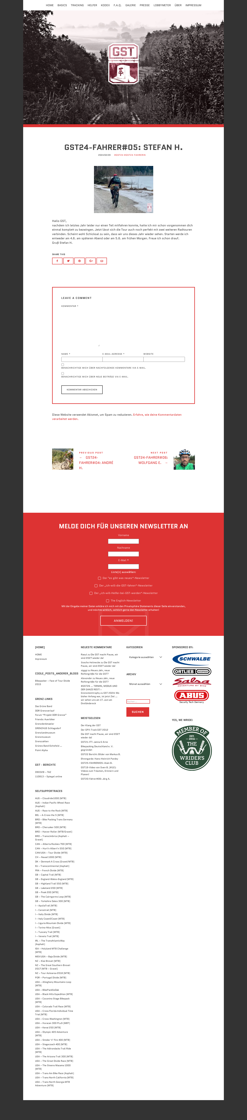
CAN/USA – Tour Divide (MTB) (51, 872)
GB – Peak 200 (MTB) (46, 912)
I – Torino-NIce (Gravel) (47, 947)
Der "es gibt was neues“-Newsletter (123, 598)
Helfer (92, 5)
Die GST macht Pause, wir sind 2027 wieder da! (99, 676)
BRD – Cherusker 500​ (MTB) (50, 847)
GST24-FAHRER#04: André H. (88, 481)
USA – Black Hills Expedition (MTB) (54, 1014)
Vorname (123, 555)
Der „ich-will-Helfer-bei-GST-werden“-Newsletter (124, 613)
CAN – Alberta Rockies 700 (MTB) (53, 863)
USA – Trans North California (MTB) (54, 1097)
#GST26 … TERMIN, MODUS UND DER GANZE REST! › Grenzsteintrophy (99, 709)
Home (50, 5)
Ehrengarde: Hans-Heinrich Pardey (99, 778)
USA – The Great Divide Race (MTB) (54, 1080)
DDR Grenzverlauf (44, 730)
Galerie (130, 5)
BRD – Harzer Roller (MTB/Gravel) (53, 851)
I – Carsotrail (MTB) (45, 929)
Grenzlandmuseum (45, 752)
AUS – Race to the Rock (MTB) (51, 830)
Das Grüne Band (43, 726)
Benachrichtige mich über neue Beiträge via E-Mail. (95, 396)
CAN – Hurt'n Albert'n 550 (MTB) (53, 868)
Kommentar (70, 325)
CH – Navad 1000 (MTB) (48, 877)
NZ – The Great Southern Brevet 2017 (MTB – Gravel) (52, 986)
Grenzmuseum (43, 756)
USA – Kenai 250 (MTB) (48, 1047)
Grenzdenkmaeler (44, 743)
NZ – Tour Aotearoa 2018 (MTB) (52, 993)
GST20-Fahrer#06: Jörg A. (95, 798)
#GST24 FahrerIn (135, 175)
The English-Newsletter (123, 620)
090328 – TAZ (43, 791)
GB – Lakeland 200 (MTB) (49, 907)
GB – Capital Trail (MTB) (48, 894)
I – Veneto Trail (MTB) (47, 956)
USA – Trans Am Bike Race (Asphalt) (54, 1093)
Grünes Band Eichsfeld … (48, 765)
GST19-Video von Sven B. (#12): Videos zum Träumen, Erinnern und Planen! (99, 791)
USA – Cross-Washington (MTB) (52, 1038)
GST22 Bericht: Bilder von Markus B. (101, 774)
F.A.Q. (118, 5)
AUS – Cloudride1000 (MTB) (50, 818)
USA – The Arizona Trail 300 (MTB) (54, 1076)
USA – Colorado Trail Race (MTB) (53, 1026)
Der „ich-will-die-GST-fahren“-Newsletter (123, 605)
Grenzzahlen (42, 761)
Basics (62, 5)
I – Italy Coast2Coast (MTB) (50, 938)
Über (178, 5)
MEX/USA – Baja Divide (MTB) (51, 976)
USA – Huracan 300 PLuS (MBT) (52, 1043)
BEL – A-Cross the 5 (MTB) (49, 835)
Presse (145, 5)
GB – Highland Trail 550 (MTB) (51, 903)
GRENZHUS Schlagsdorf (48, 748)
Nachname (123, 567)
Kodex (105, 5)
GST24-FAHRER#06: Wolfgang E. (159, 478)
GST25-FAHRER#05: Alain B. (97, 782)
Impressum (193, 5)
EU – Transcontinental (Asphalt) (52, 885)
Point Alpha (41, 770)
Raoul (84, 674)
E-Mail (123, 580)
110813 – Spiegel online (48, 796)
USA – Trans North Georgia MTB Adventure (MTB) (52, 1103)
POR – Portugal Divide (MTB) (50, 997)
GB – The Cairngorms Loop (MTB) (53, 916)
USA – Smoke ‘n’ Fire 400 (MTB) (52, 1059)
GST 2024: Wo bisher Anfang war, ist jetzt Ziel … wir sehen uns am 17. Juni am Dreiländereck (100, 718)
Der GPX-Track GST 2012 (94, 749)
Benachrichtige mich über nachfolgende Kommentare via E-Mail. (103, 387)
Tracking (77, 5)
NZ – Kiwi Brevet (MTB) (47, 980)
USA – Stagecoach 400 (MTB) (51, 1064)
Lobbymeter (162, 5)
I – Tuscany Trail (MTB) (47, 951)
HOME (38, 674)
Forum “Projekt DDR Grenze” (51, 734)
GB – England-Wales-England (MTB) (54, 899)
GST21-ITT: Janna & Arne (94, 761)
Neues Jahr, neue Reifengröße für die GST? (95, 692)
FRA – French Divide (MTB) (49, 890)
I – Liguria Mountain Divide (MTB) (53, 943)
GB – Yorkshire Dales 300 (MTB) (52, 921)
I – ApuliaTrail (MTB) (46, 925)
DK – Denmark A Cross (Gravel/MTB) (54, 881)
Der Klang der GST (91, 745)
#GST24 (119, 175)
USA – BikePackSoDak (47, 1009)
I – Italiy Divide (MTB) (46, 934)
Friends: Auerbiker (45, 739)
